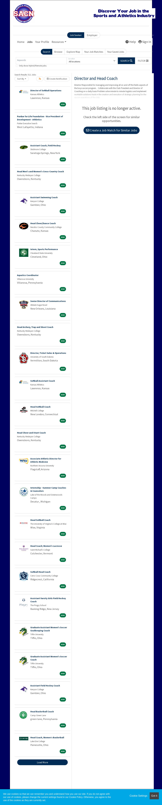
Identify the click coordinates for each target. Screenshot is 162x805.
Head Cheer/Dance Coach (43, 223)
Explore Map (73, 51)
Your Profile (42, 42)
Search (46, 51)
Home (20, 42)
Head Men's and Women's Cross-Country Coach (40, 171)
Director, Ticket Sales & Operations (48, 353)
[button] (143, 60)
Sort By (20, 78)
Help (130, 42)
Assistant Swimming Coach (44, 197)
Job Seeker (76, 35)
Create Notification (57, 78)
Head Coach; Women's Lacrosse (46, 546)
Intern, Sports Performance (44, 249)
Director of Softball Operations (45, 90)
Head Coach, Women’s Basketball (47, 737)
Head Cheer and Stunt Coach (31, 432)
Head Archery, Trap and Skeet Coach (35, 327)
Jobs (30, 42)
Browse (58, 51)
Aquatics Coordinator (27, 275)
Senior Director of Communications (48, 301)
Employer (92, 35)
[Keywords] (41, 60)
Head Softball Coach (40, 407)
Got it (154, 795)
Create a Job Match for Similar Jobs (111, 130)
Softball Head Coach (40, 572)
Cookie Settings (138, 795)
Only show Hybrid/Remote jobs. (33, 65)
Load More (42, 762)
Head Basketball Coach (42, 711)
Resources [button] (58, 42)
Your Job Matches (93, 51)
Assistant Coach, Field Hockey (45, 145)
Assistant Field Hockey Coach (45, 685)
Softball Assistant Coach (42, 381)
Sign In (144, 42)
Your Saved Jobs (115, 51)
